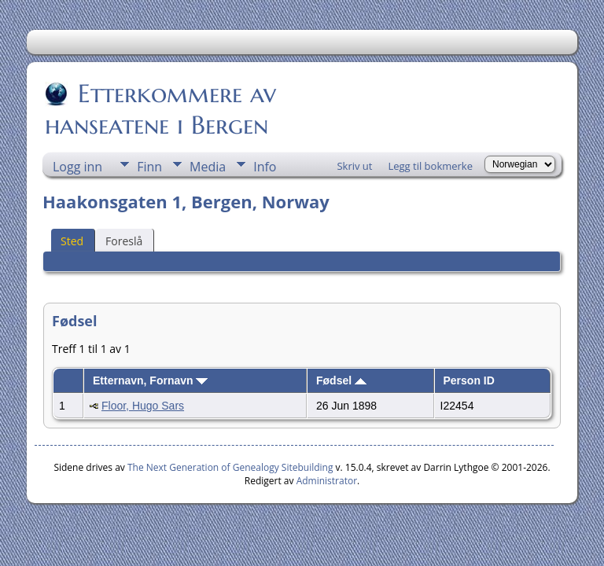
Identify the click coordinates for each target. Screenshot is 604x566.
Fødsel (341, 380)
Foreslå (123, 240)
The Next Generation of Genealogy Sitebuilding (230, 467)
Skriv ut (354, 166)
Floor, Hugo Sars (142, 405)
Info (264, 166)
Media (208, 166)
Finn (149, 166)
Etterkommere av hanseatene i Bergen (160, 109)
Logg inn (77, 166)
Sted (72, 240)
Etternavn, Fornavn (150, 380)
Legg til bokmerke (430, 166)
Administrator (326, 480)
